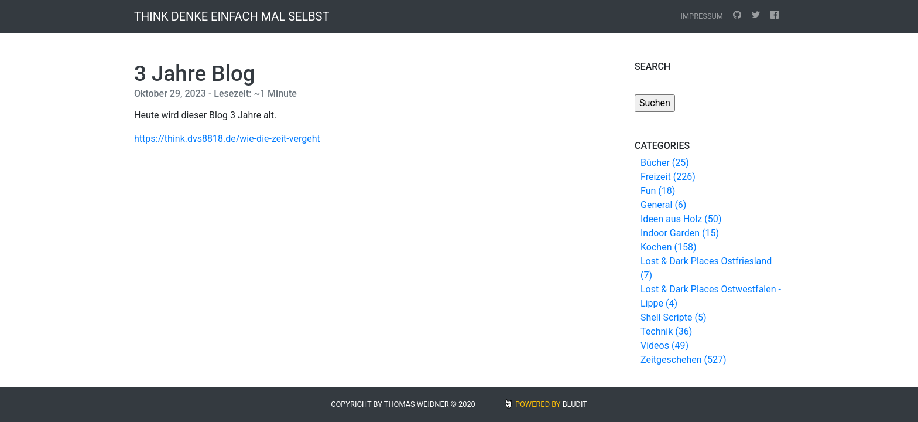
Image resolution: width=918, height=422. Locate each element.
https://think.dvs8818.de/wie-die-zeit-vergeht (227, 138)
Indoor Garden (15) (679, 233)
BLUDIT (575, 404)
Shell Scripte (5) (673, 317)
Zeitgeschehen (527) (683, 359)
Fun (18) (657, 190)
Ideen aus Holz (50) (680, 218)
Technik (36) (666, 331)
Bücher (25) (664, 162)
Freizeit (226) (668, 176)
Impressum (701, 16)
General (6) (663, 204)
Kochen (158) (668, 247)
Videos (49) (664, 345)
